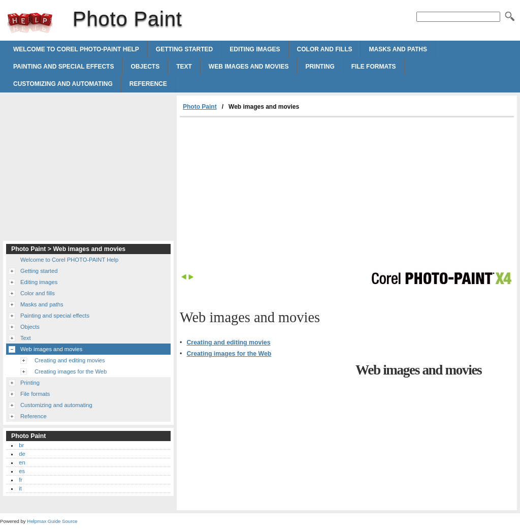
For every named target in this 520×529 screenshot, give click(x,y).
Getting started (184, 49)
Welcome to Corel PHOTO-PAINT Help (76, 49)
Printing (319, 66)
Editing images (255, 49)
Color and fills (324, 49)
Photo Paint (30, 23)
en (22, 462)
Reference (148, 83)
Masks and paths (398, 49)
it (20, 488)
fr (20, 480)
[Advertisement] (265, 193)
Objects (145, 66)
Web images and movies (249, 66)
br (21, 445)
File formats (373, 66)
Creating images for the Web (228, 353)
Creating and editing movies (228, 342)
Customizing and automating (63, 83)
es (22, 471)
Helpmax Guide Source (52, 521)
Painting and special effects (63, 66)
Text (184, 66)
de (22, 454)
